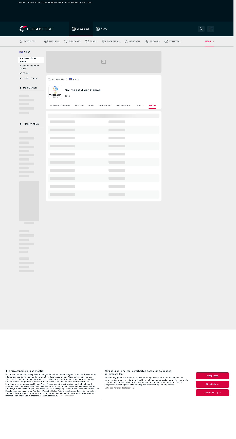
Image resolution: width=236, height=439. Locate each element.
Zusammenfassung (60, 105)
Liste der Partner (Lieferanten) (119, 388)
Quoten (79, 105)
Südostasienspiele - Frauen (29, 67)
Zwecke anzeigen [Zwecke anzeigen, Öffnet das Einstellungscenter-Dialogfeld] (212, 393)
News (91, 105)
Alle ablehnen (212, 384)
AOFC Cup (24, 73)
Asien (76, 79)
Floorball (58, 79)
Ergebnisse (105, 105)
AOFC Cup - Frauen (28, 78)
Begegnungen (123, 105)
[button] (201, 29)
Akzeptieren (212, 376)
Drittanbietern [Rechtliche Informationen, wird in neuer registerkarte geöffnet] (67, 396)
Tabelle (139, 105)
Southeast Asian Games (28, 60)
